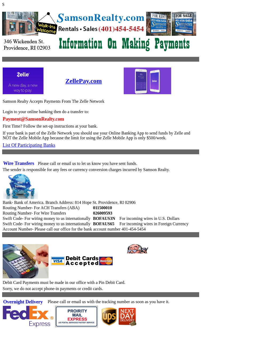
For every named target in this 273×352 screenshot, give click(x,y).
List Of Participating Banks (29, 145)
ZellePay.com (83, 80)
